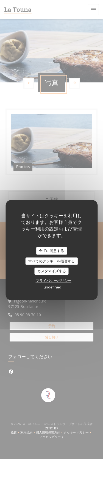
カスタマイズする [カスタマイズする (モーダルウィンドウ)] (51, 270)
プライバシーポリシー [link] (53, 280)
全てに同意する (51, 250)
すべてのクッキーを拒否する (51, 261)
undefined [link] (52, 287)
